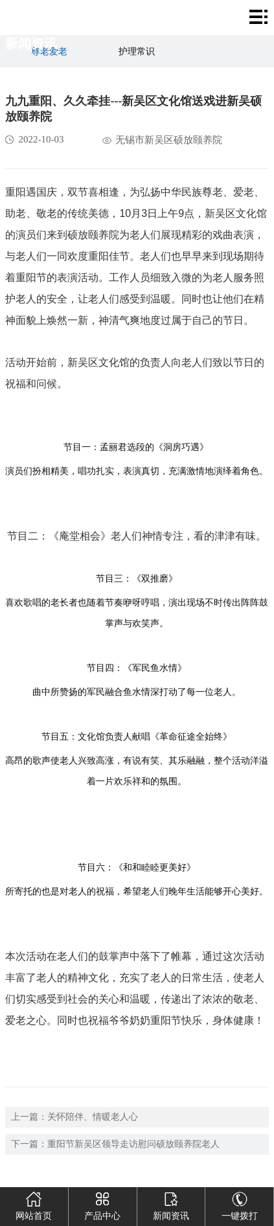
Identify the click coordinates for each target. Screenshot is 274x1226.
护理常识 (137, 51)
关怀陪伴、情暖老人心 (92, 1117)
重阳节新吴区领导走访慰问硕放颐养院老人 (133, 1144)
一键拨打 (240, 1204)
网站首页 (34, 1204)
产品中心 (102, 1204)
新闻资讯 (171, 1204)
